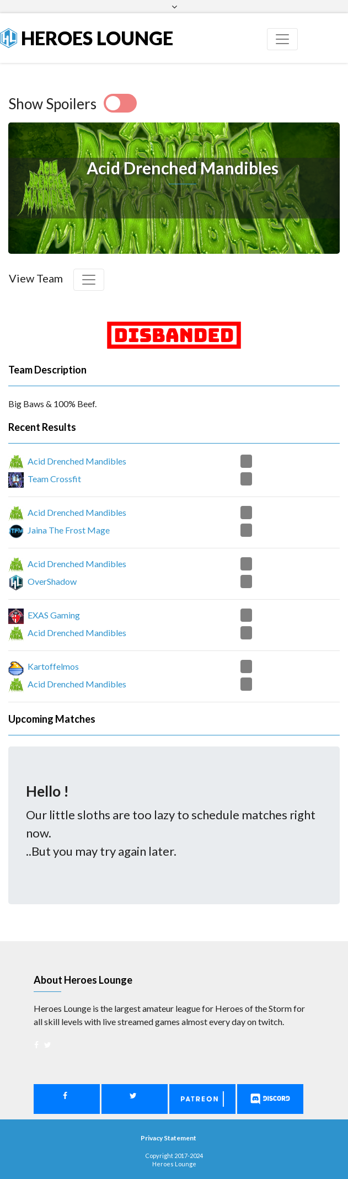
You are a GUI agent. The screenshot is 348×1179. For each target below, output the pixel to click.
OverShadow (52, 581)
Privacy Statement (168, 1138)
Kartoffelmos (53, 666)
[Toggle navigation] (282, 39)
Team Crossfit (54, 478)
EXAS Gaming (54, 615)
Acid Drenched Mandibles (77, 461)
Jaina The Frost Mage (69, 530)
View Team (36, 278)
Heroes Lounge (86, 37)
